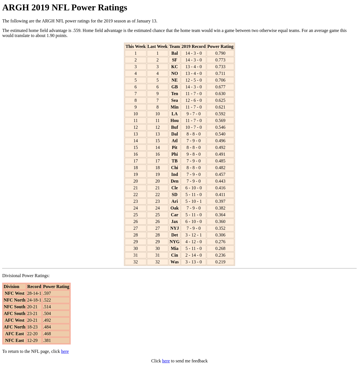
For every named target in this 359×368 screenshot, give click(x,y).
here (65, 351)
